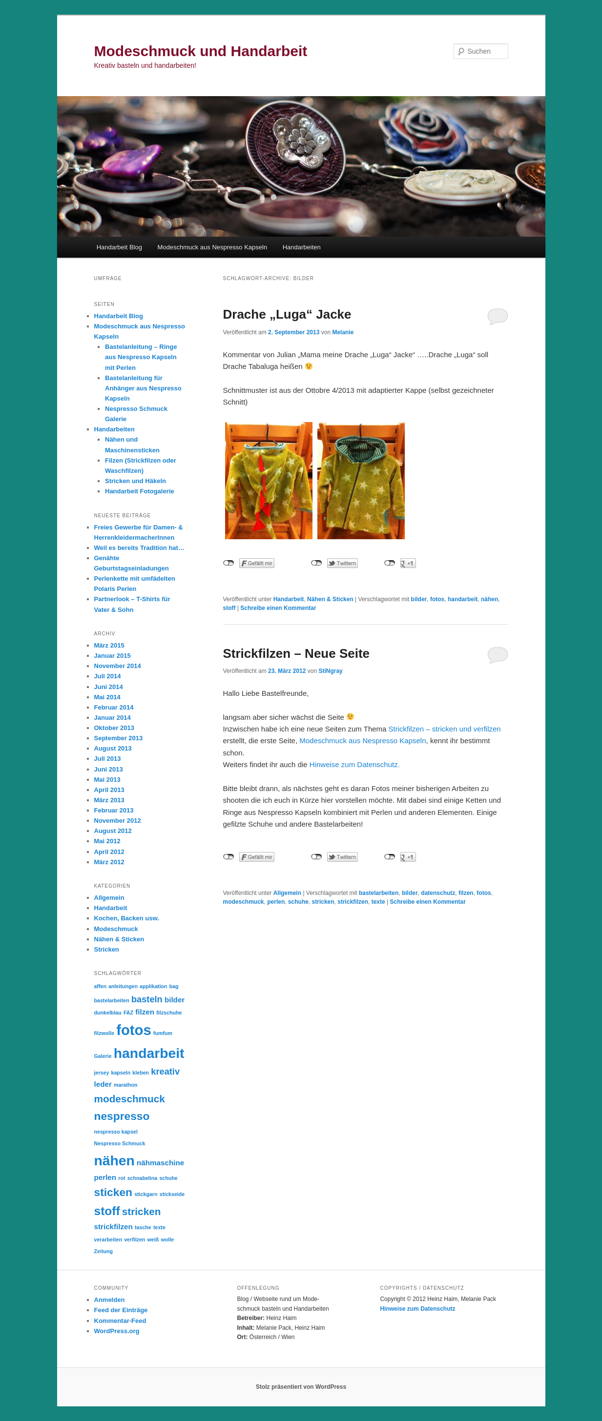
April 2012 (109, 851)
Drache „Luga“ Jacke (287, 314)
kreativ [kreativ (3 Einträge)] (165, 1071)
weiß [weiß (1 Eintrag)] (153, 1239)
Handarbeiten (302, 247)
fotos (437, 599)
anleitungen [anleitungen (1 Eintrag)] (123, 986)
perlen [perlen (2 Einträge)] (105, 1177)
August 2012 (113, 830)
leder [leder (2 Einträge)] (103, 1084)
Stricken (106, 949)
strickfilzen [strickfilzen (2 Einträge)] (113, 1226)
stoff (229, 608)
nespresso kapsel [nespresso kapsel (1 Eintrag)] (116, 1132)
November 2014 (117, 666)
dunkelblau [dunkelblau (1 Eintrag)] (108, 1012)
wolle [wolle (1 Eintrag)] (167, 1239)
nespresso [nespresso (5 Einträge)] (122, 1116)
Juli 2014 (107, 676)
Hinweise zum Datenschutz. (355, 764)
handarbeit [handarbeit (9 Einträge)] (149, 1053)
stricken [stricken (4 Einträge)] (141, 1211)
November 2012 (117, 820)
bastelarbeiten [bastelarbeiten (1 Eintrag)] (111, 1000)
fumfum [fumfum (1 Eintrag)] (162, 1033)
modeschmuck (243, 901)
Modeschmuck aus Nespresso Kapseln (212, 247)
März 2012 (109, 862)
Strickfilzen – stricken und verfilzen (445, 729)
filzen (466, 893)
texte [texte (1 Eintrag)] (159, 1227)
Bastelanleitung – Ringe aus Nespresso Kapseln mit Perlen (141, 357)
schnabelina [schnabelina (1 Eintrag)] (142, 1178)
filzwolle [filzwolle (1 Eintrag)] (104, 1033)
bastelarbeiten (378, 893)
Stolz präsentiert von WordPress (301, 1386)
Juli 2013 (107, 758)
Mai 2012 (107, 841)
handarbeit (462, 599)
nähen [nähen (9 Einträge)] (114, 1160)
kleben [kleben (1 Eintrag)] (140, 1073)
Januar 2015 (112, 655)
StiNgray (330, 671)
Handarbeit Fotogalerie (139, 491)
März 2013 (109, 800)
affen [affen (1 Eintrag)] (100, 986)
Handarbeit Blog (119, 247)
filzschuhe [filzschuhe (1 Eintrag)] (169, 1012)
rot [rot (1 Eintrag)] (121, 1178)
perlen (276, 901)
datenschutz (438, 893)
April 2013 (109, 789)
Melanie (342, 332)
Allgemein (287, 893)
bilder (419, 599)
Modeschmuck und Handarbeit (201, 51)
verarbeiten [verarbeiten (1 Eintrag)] (108, 1239)
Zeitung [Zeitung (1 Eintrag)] (103, 1251)
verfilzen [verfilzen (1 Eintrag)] (134, 1239)
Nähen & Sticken (330, 599)
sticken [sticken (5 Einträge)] (113, 1192)
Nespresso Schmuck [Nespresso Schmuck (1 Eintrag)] (119, 1143)
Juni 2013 (108, 769)
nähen (489, 599)
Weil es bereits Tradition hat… (139, 547)
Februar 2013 (114, 810)
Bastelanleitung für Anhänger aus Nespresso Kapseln (143, 388)
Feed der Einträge (121, 1310)
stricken (323, 901)
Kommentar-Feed (120, 1320)
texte (378, 901)
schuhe (298, 901)
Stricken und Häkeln (135, 481)
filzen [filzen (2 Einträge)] (144, 1012)
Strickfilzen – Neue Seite (296, 653)
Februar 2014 (114, 707)
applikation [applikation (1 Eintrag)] (153, 986)
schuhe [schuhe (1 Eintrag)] (168, 1178)
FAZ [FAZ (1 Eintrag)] (128, 1012)
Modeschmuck (116, 929)
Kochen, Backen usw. (126, 918)
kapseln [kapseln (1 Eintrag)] (121, 1073)
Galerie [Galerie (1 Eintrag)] (103, 1056)
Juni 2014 (108, 686)
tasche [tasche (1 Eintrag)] (143, 1227)
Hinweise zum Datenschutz (417, 1308)
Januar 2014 (112, 717)
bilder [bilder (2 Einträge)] (175, 999)
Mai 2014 (107, 697)
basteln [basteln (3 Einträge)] (147, 999)
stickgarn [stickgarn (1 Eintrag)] (145, 1194)
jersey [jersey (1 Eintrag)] (101, 1073)
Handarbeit (288, 599)
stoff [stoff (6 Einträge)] (107, 1211)
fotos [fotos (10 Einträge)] (133, 1030)
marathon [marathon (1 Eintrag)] (126, 1085)
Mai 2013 (107, 779)
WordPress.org (117, 1331)
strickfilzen (352, 901)
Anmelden (109, 1299)
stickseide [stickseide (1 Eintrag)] (172, 1194)
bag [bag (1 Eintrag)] (174, 986)
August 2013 (113, 748)
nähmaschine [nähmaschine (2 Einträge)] (160, 1162)
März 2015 (109, 645)
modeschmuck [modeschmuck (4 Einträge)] (129, 1098)
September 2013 (118, 738)
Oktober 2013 (114, 727)
